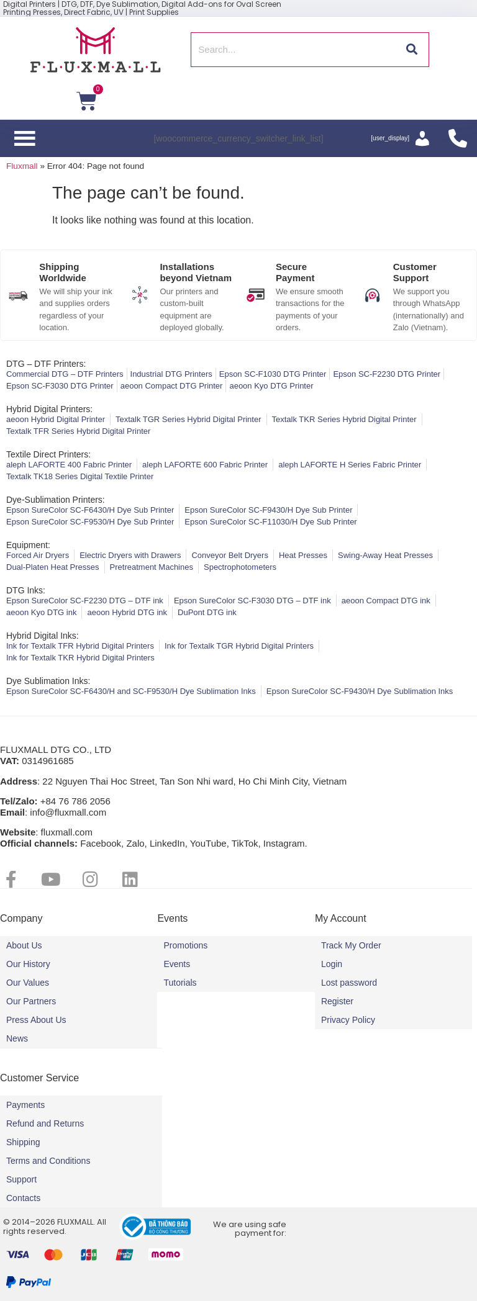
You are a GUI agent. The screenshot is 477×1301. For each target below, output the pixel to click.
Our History (28, 964)
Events (176, 964)
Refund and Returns (45, 1123)
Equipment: (28, 545)
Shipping (23, 1142)
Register (337, 1001)
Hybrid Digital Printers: (49, 409)
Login (331, 964)
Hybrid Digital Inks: (42, 636)
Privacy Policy (348, 1020)
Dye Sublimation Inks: (48, 681)
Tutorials (179, 983)
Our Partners (31, 1001)
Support (21, 1179)
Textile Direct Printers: (48, 454)
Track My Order (351, 945)
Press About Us (36, 1020)
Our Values (27, 983)
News (17, 1038)
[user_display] (390, 138)
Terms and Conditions (48, 1161)
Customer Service (39, 1078)
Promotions (185, 945)
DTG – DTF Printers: (46, 364)
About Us (24, 945)
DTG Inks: (25, 590)
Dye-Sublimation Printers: (55, 500)
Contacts (23, 1198)
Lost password (349, 983)
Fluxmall (22, 166)
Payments (25, 1105)
